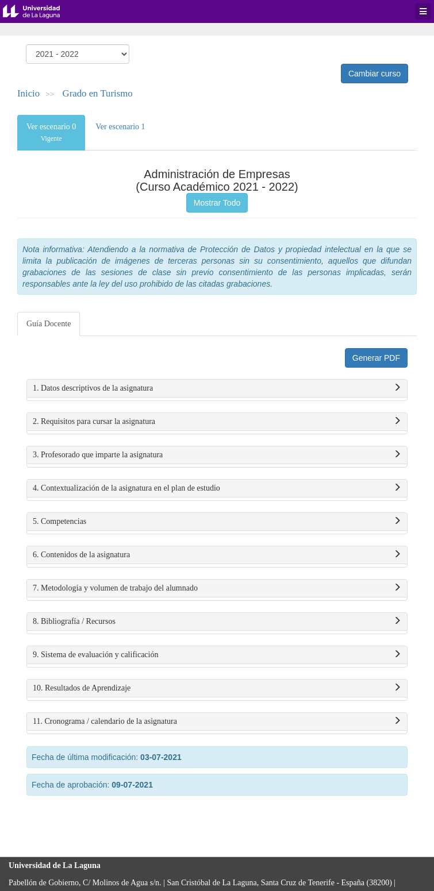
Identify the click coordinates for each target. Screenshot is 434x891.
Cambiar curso (374, 73)
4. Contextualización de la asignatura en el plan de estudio (217, 488)
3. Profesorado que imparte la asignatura (217, 455)
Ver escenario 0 (51, 132)
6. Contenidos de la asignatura (217, 555)
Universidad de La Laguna (40, 11)
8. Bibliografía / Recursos (217, 621)
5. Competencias (217, 521)
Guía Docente (48, 323)
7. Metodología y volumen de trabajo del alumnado (217, 588)
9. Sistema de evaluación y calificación (217, 655)
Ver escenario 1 (120, 126)
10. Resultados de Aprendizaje (217, 688)
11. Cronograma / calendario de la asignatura (217, 721)
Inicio (28, 93)
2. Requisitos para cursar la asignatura (217, 421)
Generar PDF (376, 357)
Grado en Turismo (98, 93)
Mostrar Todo (217, 202)
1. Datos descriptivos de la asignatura (217, 388)
